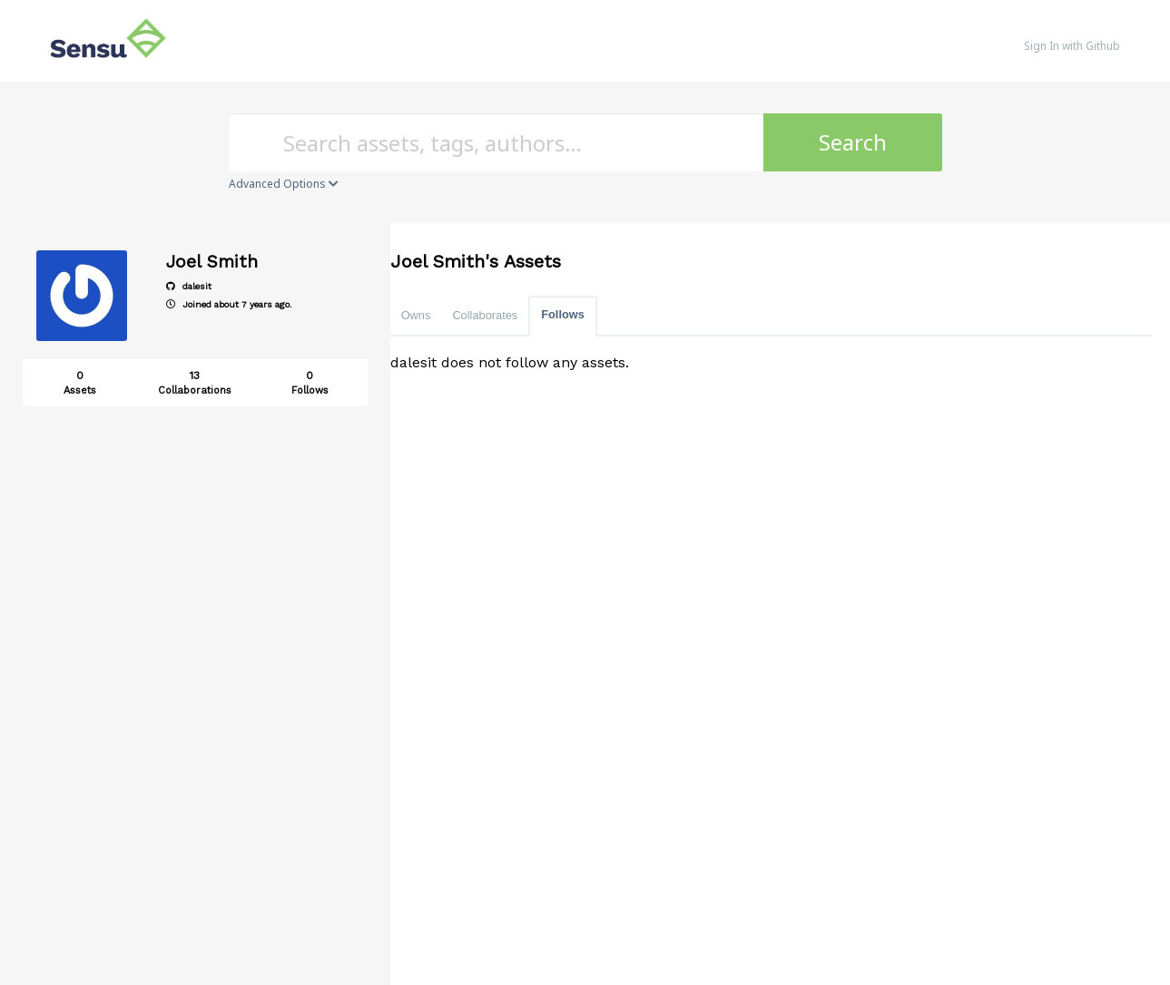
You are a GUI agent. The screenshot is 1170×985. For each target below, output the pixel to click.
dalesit (188, 286)
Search (853, 142)
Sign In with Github (1072, 46)
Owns (416, 315)
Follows (563, 314)
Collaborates (484, 315)
